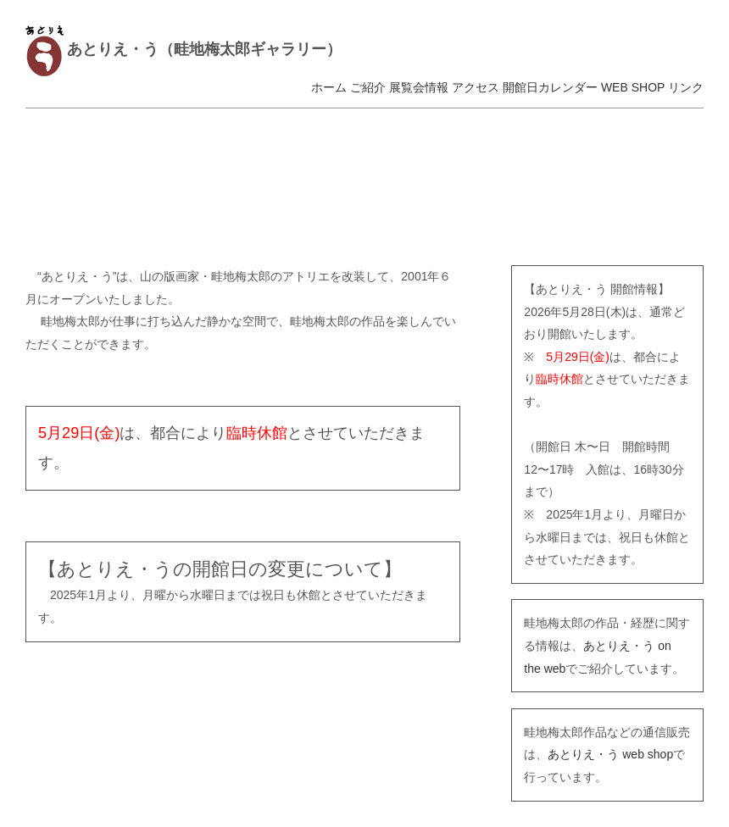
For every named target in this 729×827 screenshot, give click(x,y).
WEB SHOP (633, 87)
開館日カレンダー (550, 87)
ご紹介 (368, 87)
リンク (686, 87)
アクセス (475, 87)
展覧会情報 (418, 87)
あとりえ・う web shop (610, 754)
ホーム (329, 87)
